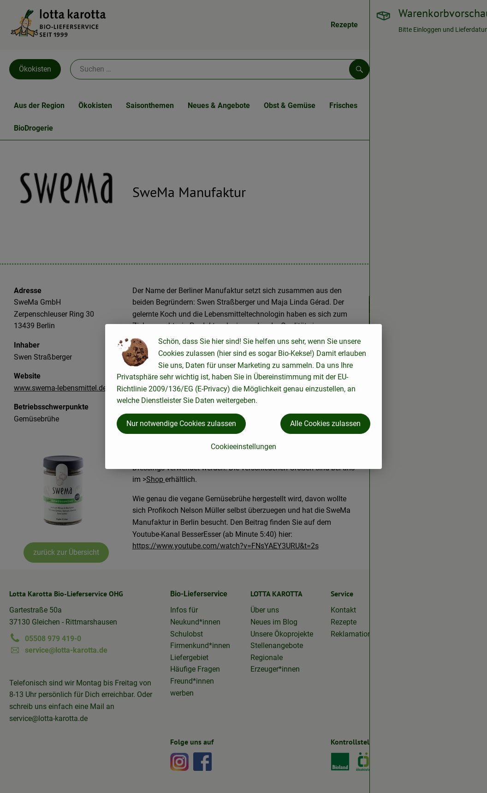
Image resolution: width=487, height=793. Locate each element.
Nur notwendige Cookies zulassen (181, 423)
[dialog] (243, 396)
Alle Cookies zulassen (325, 423)
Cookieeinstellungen (243, 446)
